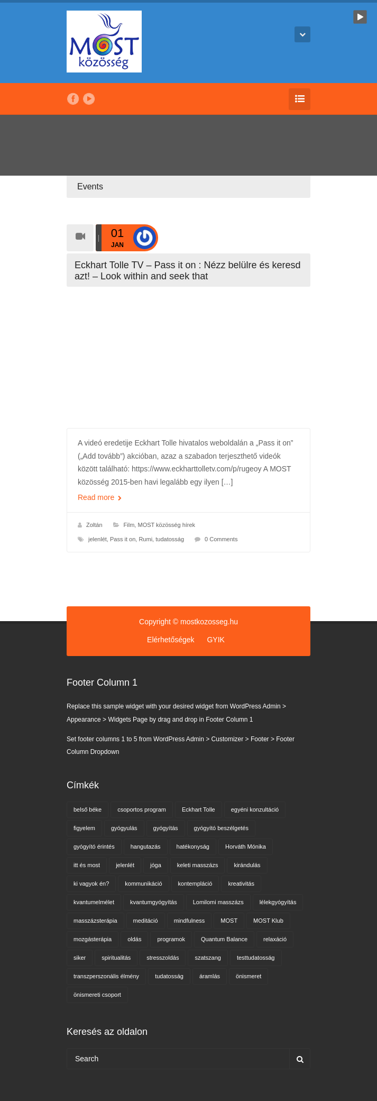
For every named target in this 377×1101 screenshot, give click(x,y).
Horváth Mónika (245, 846)
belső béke (87, 809)
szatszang (208, 957)
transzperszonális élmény (106, 976)
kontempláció (195, 883)
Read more (100, 497)
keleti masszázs (197, 865)
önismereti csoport (97, 994)
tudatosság (169, 539)
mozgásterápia (92, 939)
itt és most (86, 865)
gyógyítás (165, 828)
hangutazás (146, 846)
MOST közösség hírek (166, 525)
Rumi (145, 539)
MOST (228, 920)
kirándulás (247, 865)
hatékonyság (193, 846)
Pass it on (122, 539)
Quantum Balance (224, 939)
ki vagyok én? (91, 883)
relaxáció (275, 939)
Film (129, 525)
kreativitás (241, 883)
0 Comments (221, 539)
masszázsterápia (95, 920)
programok (171, 939)
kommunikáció (143, 883)
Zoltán (94, 525)
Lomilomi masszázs (218, 902)
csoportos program (141, 809)
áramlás (209, 976)
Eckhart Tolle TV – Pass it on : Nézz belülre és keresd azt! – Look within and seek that (188, 270)
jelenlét (97, 539)
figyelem (84, 828)
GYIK (215, 639)
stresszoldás (162, 957)
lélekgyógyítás (278, 902)
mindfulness (189, 920)
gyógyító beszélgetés (221, 828)
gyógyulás (124, 828)
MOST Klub (268, 920)
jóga (155, 865)
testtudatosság (256, 957)
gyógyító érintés (94, 846)
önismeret (248, 976)
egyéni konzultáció (255, 809)
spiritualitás (116, 957)
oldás (134, 939)
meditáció (145, 920)
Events (90, 186)
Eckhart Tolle (198, 809)
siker (79, 957)
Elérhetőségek (171, 639)
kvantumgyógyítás (153, 902)
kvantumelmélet (93, 902)
